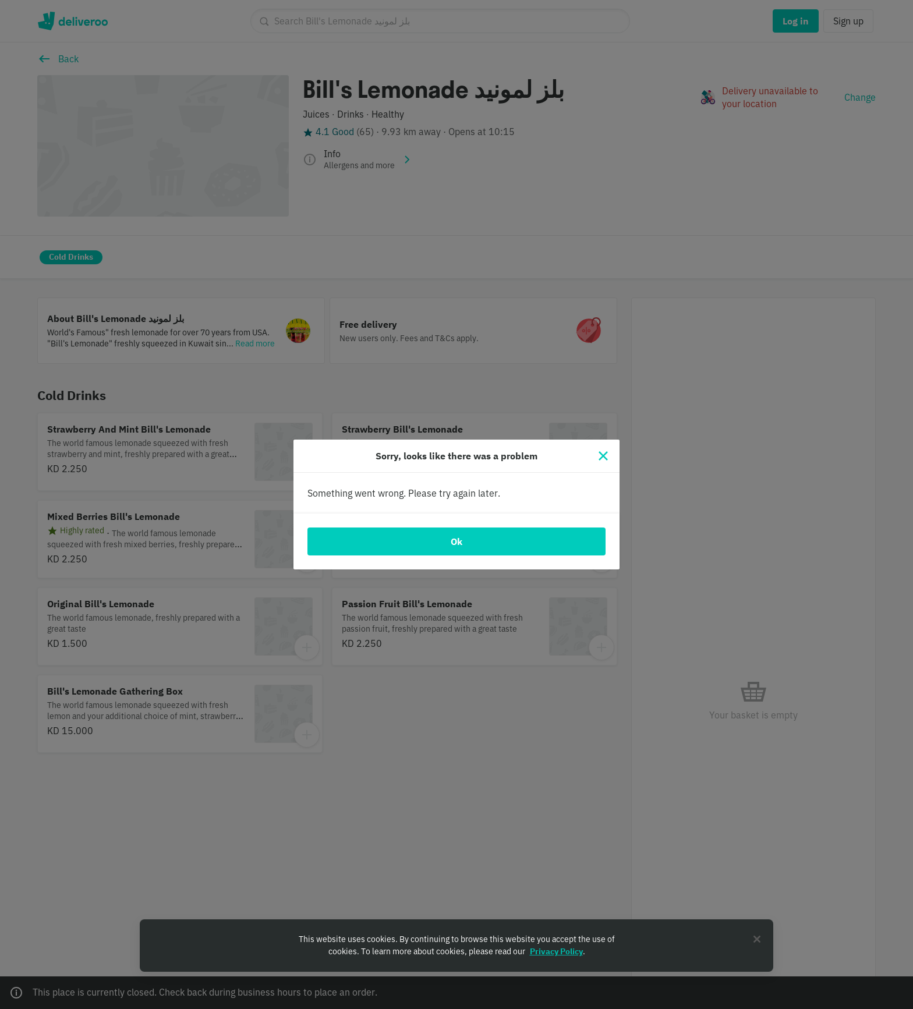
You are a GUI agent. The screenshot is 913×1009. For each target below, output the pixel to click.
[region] (456, 945)
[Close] (603, 456)
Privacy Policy (556, 951)
